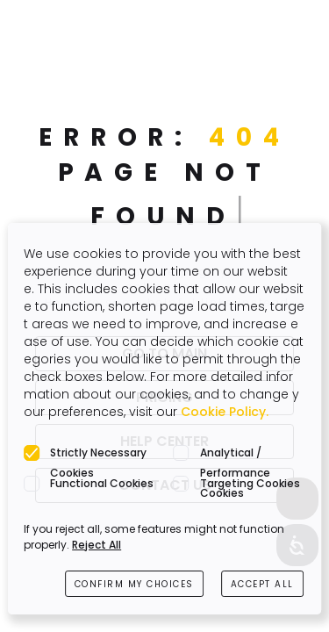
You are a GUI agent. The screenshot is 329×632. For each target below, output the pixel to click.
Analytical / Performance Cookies (235, 454)
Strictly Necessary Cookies (98, 454)
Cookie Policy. (224, 411)
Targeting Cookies (250, 483)
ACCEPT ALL (262, 584)
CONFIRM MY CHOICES (134, 584)
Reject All (96, 544)
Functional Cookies (102, 483)
